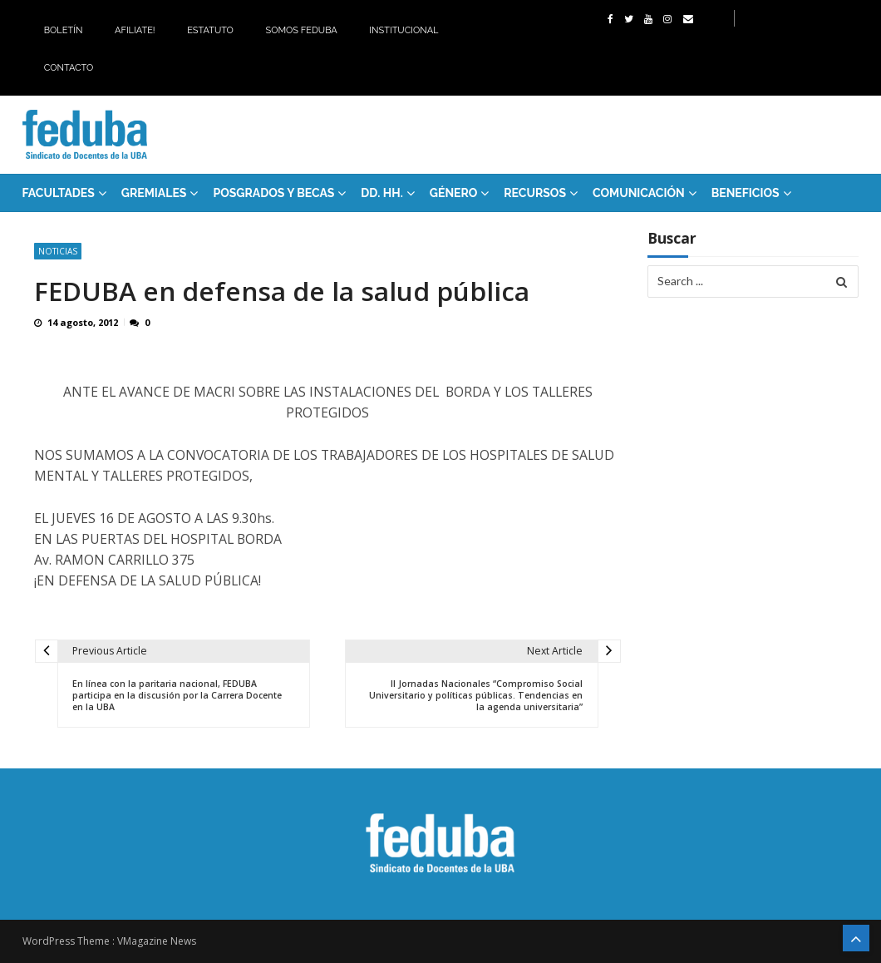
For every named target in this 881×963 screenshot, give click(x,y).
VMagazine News (156, 941)
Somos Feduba (301, 30)
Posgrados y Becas (273, 193)
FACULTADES (58, 193)
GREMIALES (154, 193)
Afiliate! (135, 30)
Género (454, 193)
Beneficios (745, 193)
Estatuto (210, 30)
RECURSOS (535, 193)
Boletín (63, 30)
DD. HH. (381, 193)
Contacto (69, 67)
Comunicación (639, 193)
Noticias (57, 251)
